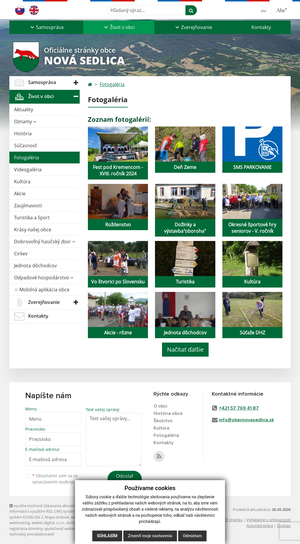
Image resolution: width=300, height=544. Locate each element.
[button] (46, 27)
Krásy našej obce (32, 229)
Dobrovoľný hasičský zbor (44, 241)
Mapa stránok (57, 517)
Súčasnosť (25, 145)
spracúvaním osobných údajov (62, 482)
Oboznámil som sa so (62, 479)
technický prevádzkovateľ (31, 534)
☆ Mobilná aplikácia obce (41, 289)
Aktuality (23, 109)
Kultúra (22, 181)
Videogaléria (28, 169)
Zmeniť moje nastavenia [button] (150, 535)
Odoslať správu (124, 479)
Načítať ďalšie (185, 349)
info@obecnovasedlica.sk (246, 420)
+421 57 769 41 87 (239, 408)
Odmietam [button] (192, 535)
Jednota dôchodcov (35, 265)
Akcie (19, 193)
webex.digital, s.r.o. (48, 522)
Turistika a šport (32, 217)
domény (73, 522)
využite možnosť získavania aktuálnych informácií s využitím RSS (45, 508)
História (23, 133)
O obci (160, 406)
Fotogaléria (26, 157)
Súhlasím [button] (107, 535)
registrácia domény (25, 528)
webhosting (19, 522)
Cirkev (21, 253)
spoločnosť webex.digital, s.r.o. (70, 528)
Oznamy (25, 121)
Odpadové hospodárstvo (43, 277)
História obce (168, 413)
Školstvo (163, 420)
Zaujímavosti (28, 205)
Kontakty (261, 27)
